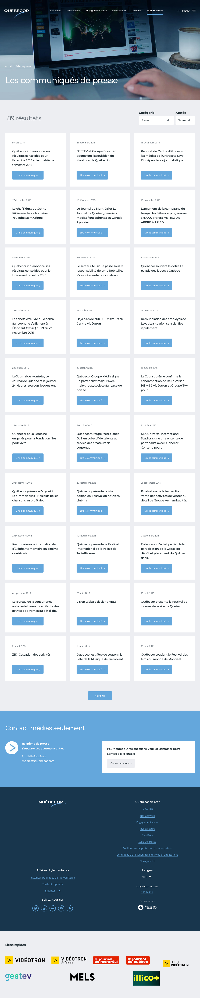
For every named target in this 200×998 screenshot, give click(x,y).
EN (178, 11)
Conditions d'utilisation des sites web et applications (147, 854)
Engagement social (147, 822)
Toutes (145, 120)
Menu (189, 11)
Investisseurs (147, 828)
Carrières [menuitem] (136, 10)
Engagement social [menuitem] (96, 10)
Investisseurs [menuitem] (119, 10)
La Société (147, 809)
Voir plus (100, 695)
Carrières (147, 835)
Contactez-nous (119, 763)
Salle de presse (147, 841)
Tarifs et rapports (52, 884)
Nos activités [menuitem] (73, 10)
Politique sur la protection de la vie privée (147, 848)
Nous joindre (147, 861)
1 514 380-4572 (36, 756)
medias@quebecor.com (38, 761)
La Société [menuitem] (55, 10)
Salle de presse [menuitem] (155, 10)
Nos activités (147, 815)
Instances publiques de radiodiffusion (52, 877)
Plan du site (147, 891)
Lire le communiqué (27, 175)
